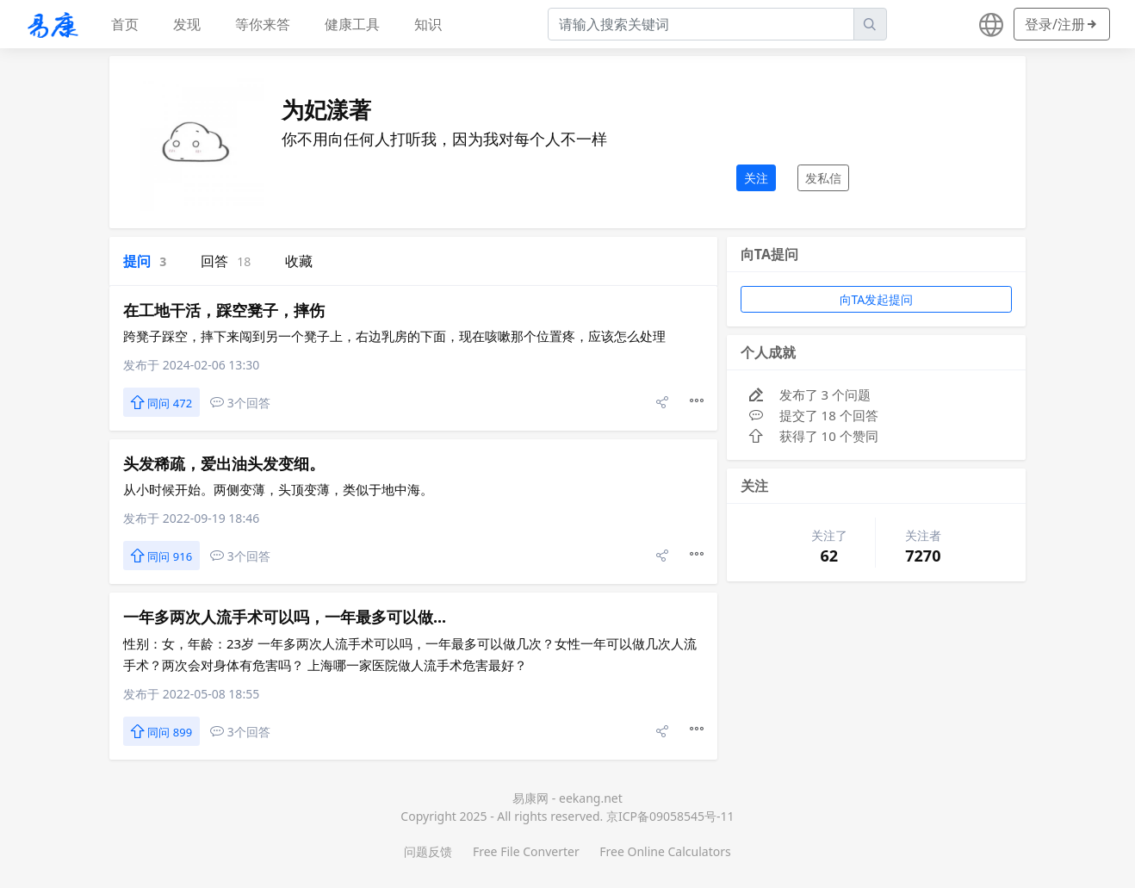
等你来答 (262, 24)
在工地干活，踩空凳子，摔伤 (224, 310)
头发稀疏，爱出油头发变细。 (224, 463)
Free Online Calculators (664, 851)
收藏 (299, 260)
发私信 (823, 178)
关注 (756, 178)
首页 (125, 24)
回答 (226, 260)
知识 (428, 24)
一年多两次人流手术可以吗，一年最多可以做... (284, 616)
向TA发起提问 (877, 299)
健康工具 (352, 24)
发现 (187, 24)
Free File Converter (526, 851)
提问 (144, 260)
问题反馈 (428, 851)
